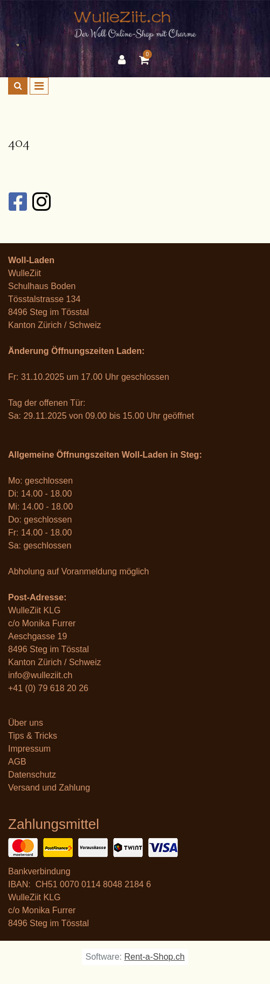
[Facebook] (17, 201)
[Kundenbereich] (124, 60)
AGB (17, 761)
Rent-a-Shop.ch (154, 956)
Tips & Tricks (32, 735)
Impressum (29, 748)
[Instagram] (41, 201)
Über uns (25, 722)
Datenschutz (32, 774)
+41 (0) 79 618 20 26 (48, 688)
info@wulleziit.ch (40, 675)
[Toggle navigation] (39, 86)
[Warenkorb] (145, 60)
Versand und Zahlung (49, 787)
